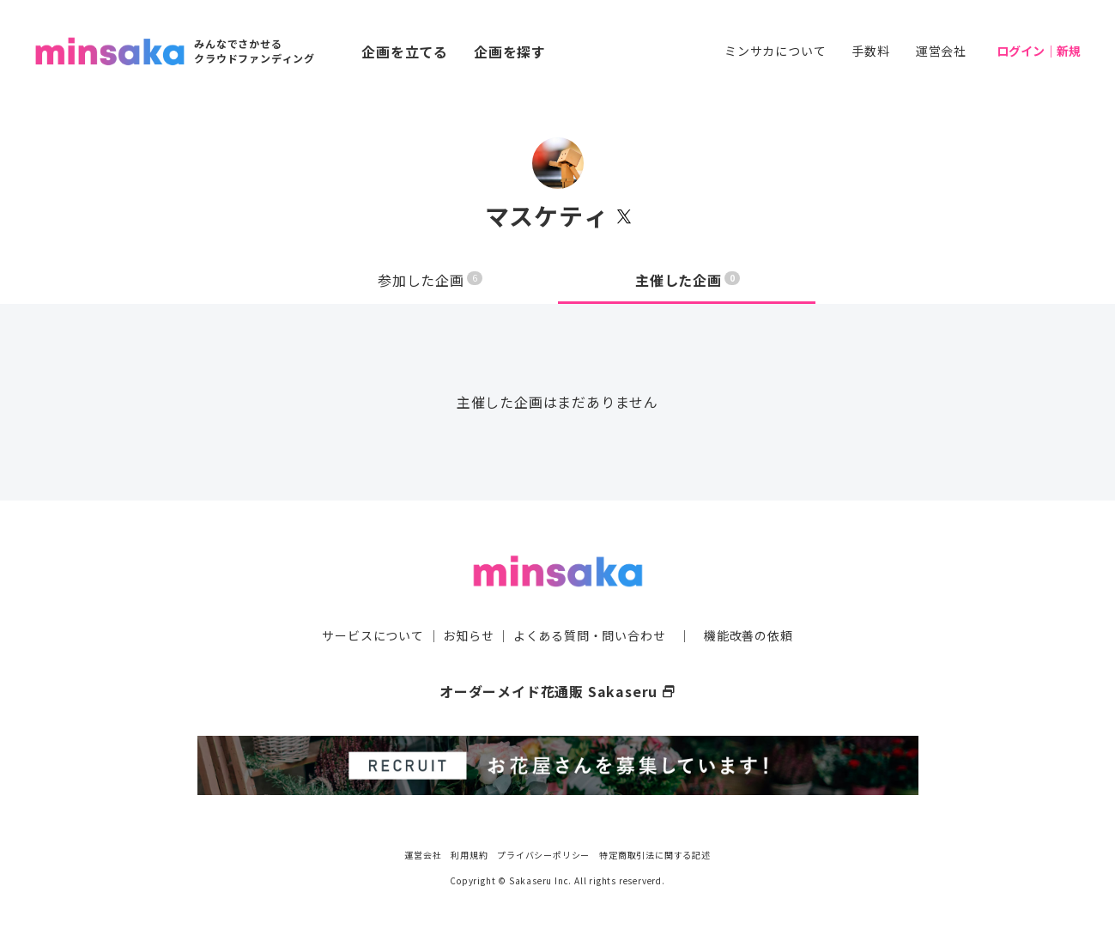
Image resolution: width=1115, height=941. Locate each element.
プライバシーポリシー (543, 854)
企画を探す (510, 51)
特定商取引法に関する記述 (655, 854)
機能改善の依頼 (748, 635)
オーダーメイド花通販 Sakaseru (557, 691)
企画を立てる (404, 51)
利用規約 (469, 854)
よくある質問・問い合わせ (589, 635)
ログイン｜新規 (1039, 50)
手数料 (870, 50)
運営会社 (941, 50)
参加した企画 (430, 280)
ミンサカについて (775, 50)
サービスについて (372, 635)
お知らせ (468, 635)
